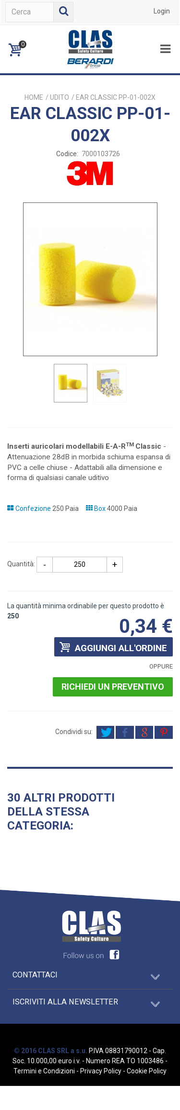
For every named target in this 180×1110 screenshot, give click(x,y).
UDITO (59, 97)
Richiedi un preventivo (112, 687)
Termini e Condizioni (44, 1071)
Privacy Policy (100, 1071)
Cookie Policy (147, 1071)
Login (162, 11)
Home (33, 97)
